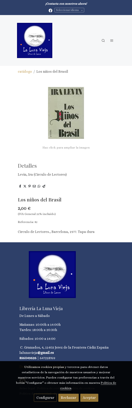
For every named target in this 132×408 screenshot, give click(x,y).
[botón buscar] (103, 40)
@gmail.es (45, 353)
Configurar (45, 398)
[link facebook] (50, 10)
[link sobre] (66, 277)
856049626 (27, 358)
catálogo (25, 71)
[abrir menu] (112, 40)
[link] (34, 40)
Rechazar (68, 398)
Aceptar (89, 398)
